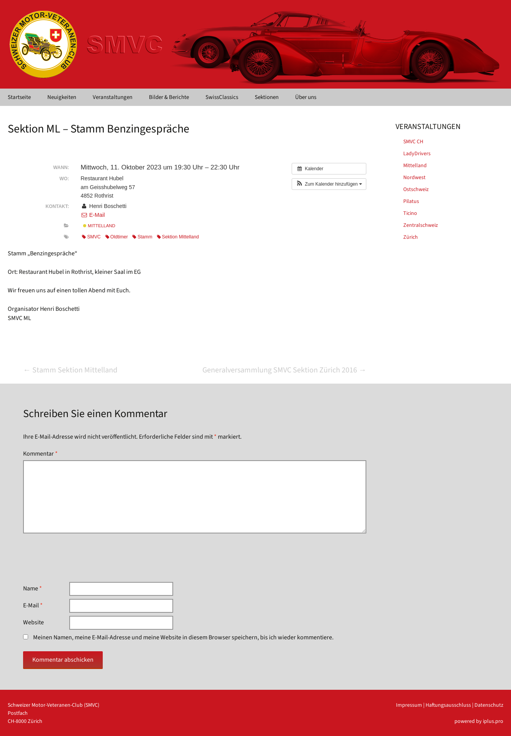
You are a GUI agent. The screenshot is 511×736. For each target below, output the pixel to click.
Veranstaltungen (112, 97)
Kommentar (40, 453)
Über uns (305, 97)
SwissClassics (221, 97)
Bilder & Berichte (169, 97)
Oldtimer (116, 237)
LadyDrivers (417, 154)
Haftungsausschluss (448, 705)
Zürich (410, 237)
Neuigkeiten (61, 97)
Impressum (409, 705)
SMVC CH (413, 142)
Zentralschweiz (420, 225)
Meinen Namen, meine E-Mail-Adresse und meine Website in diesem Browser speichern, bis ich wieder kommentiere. (183, 637)
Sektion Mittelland (178, 237)
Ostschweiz (416, 189)
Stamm (142, 237)
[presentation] (81, 558)
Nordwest (414, 177)
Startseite (19, 97)
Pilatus (411, 201)
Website (33, 622)
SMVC (91, 237)
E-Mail (92, 215)
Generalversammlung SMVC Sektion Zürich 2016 (284, 370)
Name (32, 588)
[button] (329, 184)
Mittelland (99, 225)
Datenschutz (488, 705)
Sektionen (267, 97)
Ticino (410, 213)
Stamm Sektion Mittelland (70, 370)
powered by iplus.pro (478, 721)
